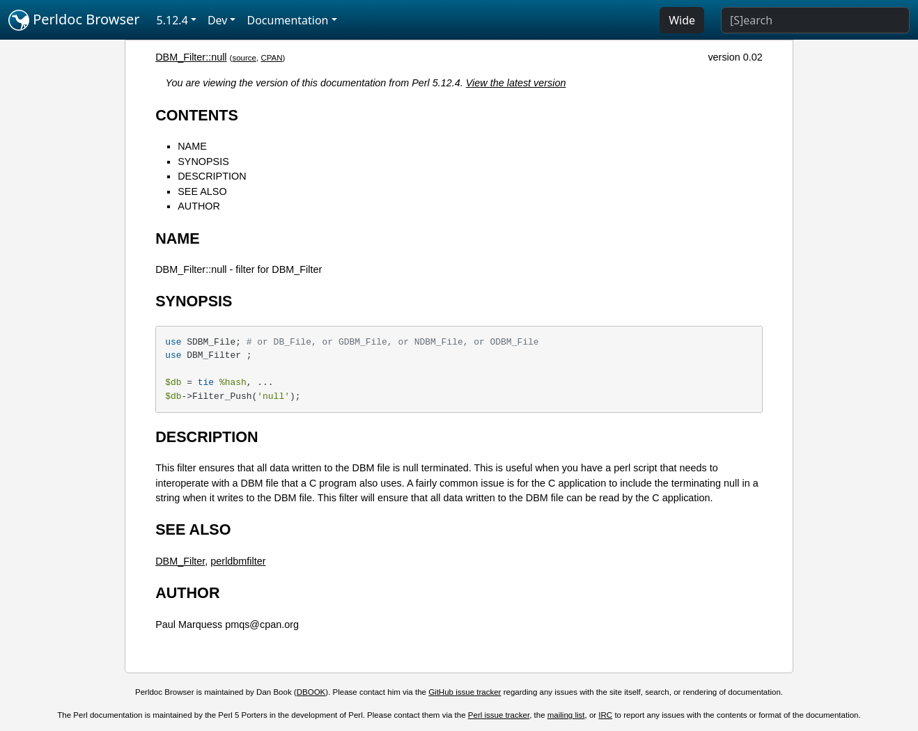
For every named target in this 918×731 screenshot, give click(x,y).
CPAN (271, 58)
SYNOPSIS (203, 161)
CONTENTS (196, 115)
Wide (682, 20)
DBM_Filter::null (190, 57)
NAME (192, 146)
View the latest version (516, 82)
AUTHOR (199, 206)
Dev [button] (218, 20)
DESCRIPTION (212, 176)
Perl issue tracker (498, 715)
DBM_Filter (180, 561)
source (244, 58)
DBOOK (311, 692)
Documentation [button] (287, 20)
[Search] (815, 20)
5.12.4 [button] (172, 20)
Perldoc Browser (74, 20)
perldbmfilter (237, 561)
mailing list (566, 715)
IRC (605, 715)
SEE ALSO (202, 191)
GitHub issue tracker (464, 692)
